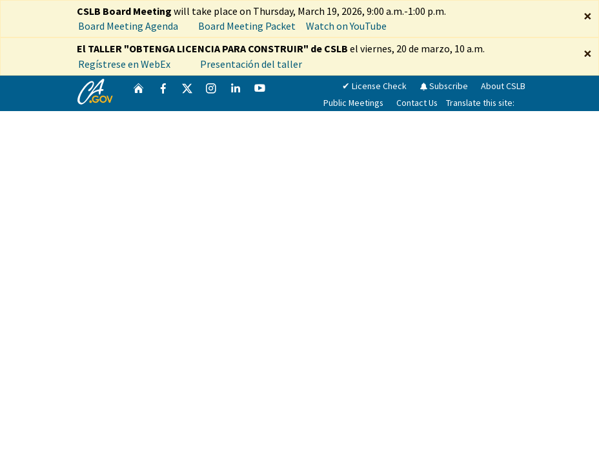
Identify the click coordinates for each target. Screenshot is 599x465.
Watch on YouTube (346, 25)
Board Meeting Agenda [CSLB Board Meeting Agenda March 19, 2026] (128, 25)
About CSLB (503, 86)
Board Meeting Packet (247, 25)
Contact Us (417, 102)
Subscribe (444, 86)
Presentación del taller (252, 63)
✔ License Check (374, 86)
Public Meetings (353, 102)
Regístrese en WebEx (124, 63)
